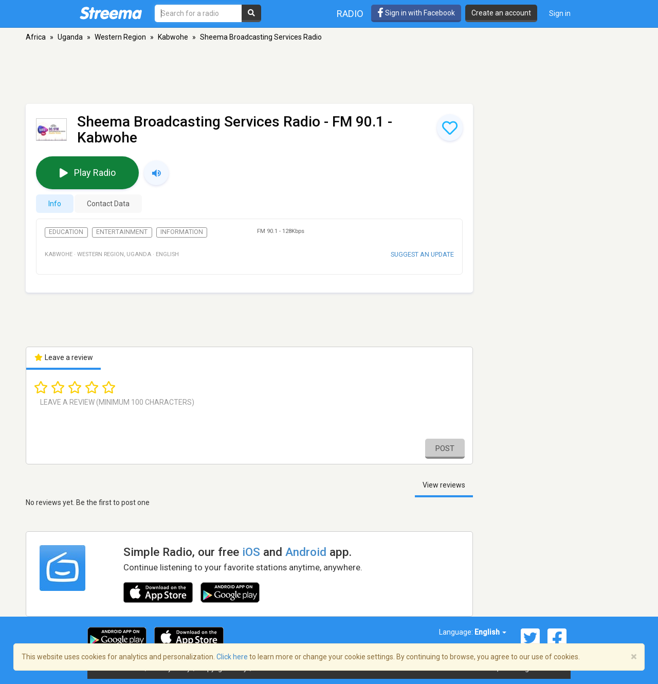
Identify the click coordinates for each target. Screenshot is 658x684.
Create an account (501, 13)
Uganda (70, 37)
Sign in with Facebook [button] (416, 13)
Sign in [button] (560, 13)
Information (181, 232)
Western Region (120, 37)
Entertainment (122, 232)
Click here (232, 657)
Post (444, 448)
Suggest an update (422, 254)
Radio (350, 13)
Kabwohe (173, 37)
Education (66, 232)
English (490, 632)
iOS (251, 552)
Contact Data (108, 204)
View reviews (444, 485)
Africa (36, 37)
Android (305, 552)
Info (54, 204)
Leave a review (63, 357)
